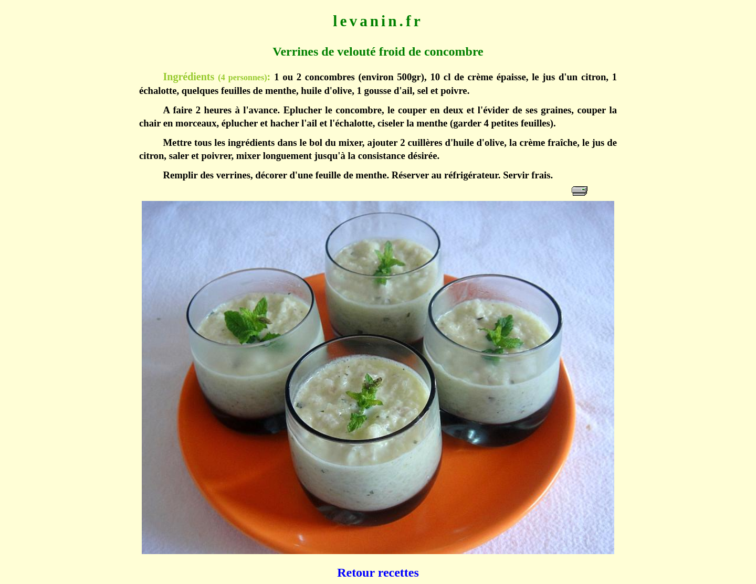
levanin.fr (378, 21)
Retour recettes (378, 572)
